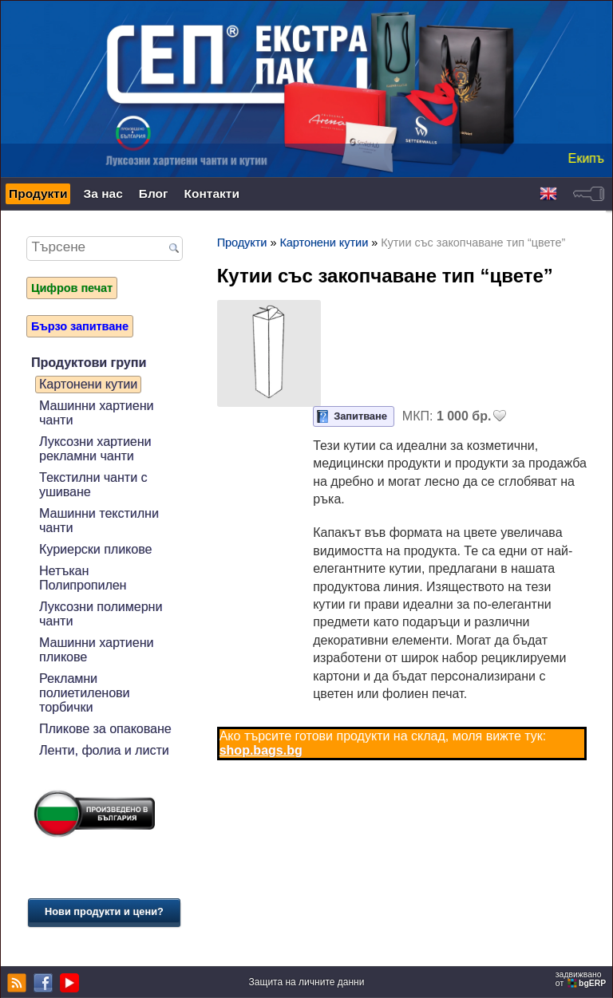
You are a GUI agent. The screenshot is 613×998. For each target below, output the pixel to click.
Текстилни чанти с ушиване (93, 485)
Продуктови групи (88, 362)
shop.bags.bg (261, 750)
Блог (153, 193)
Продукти (38, 193)
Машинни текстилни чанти (99, 521)
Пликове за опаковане (105, 729)
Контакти (211, 193)
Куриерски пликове (95, 549)
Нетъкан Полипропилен (82, 578)
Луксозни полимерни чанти (100, 614)
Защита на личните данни (307, 982)
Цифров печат (72, 288)
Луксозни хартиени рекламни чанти (95, 449)
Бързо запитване (80, 326)
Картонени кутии (88, 384)
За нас (102, 193)
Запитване (360, 416)
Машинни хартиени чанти (96, 413)
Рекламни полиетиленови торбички (84, 693)
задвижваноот (582, 979)
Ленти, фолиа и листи (104, 750)
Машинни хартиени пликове (96, 650)
